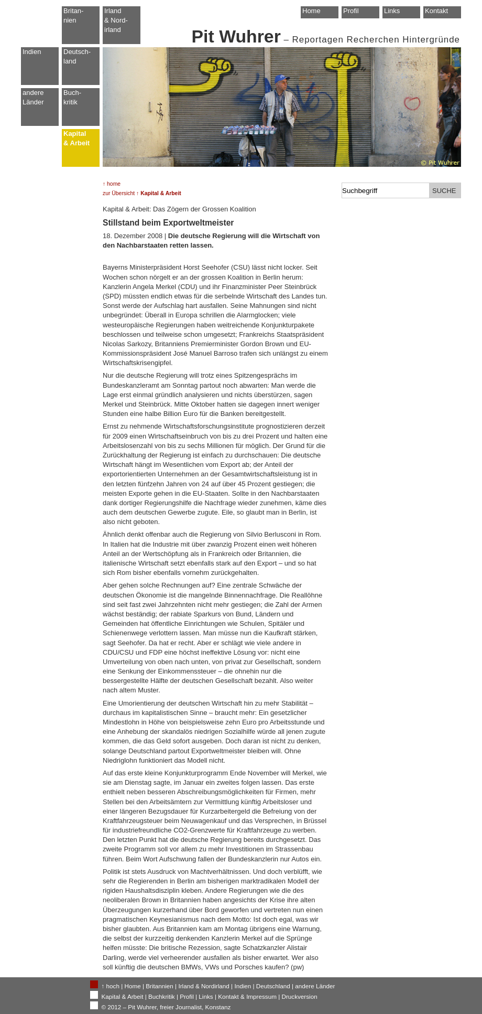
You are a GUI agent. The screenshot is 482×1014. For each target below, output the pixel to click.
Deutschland (273, 986)
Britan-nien (73, 15)
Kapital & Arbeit (76, 138)
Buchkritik (161, 996)
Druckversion (299, 996)
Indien (32, 52)
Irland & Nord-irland (116, 20)
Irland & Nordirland (203, 986)
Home (311, 11)
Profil (351, 11)
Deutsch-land (77, 56)
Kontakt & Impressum (247, 996)
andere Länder (33, 97)
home (113, 184)
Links (392, 11)
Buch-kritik (72, 97)
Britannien (159, 986)
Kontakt (436, 11)
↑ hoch (110, 986)
